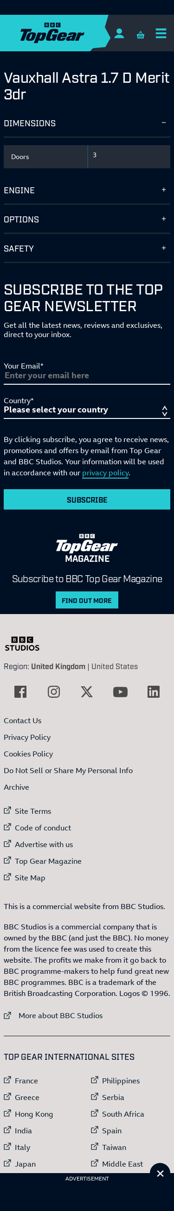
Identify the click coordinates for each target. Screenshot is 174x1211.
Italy (22, 1147)
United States (114, 665)
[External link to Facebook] (20, 692)
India (23, 1130)
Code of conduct (43, 827)
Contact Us (22, 720)
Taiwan (114, 1147)
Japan (25, 1163)
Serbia (113, 1097)
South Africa (123, 1114)
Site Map (30, 877)
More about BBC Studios (53, 1015)
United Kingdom (58, 665)
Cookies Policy (28, 753)
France (26, 1080)
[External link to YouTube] (120, 692)
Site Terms (33, 811)
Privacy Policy (27, 737)
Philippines (121, 1080)
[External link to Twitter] (87, 692)
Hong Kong (34, 1114)
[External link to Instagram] (54, 692)
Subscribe (87, 499)
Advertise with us (44, 844)
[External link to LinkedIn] (153, 692)
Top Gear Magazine (48, 861)
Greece (27, 1097)
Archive (16, 787)
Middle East (122, 1163)
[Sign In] (119, 33)
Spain (112, 1130)
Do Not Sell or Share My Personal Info (68, 770)
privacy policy (105, 472)
